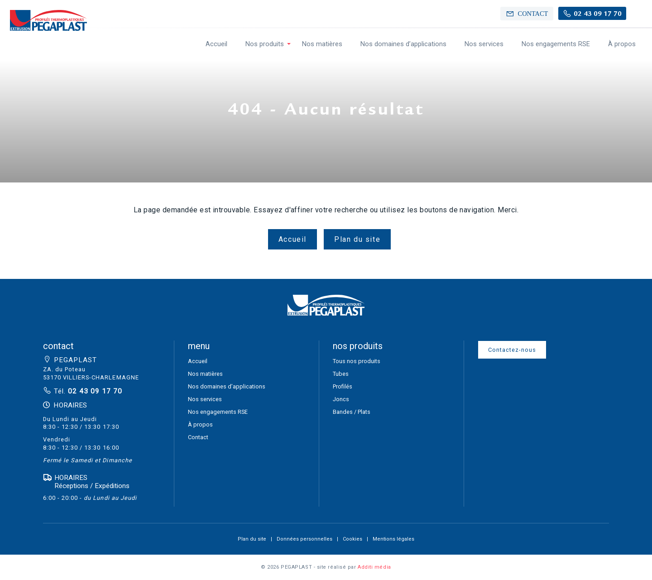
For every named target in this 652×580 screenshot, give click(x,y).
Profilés (342, 386)
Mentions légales (393, 539)
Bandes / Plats (351, 411)
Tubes (341, 373)
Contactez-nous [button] (512, 349)
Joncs (341, 399)
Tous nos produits (356, 361)
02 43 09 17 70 (598, 14)
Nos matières (322, 44)
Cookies (352, 539)
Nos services (484, 44)
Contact (533, 13)
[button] (326, 310)
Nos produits (264, 44)
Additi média (374, 567)
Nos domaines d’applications (403, 44)
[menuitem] (216, 44)
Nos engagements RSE (556, 44)
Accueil (216, 44)
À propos (622, 44)
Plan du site (357, 239)
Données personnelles (304, 539)
